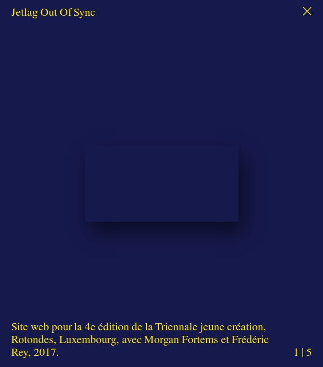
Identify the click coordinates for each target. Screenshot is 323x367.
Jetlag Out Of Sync (53, 11)
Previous (56, 168)
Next (266, 168)
